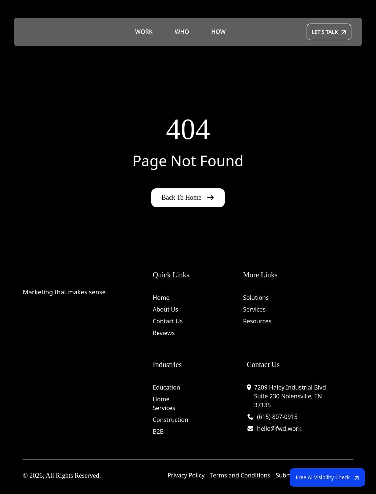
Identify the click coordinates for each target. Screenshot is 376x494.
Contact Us (167, 321)
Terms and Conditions (240, 475)
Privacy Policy (186, 475)
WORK (144, 32)
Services (254, 309)
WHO (182, 32)
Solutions (256, 298)
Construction (170, 420)
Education (166, 387)
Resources (257, 321)
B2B (158, 431)
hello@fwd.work (279, 428)
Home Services (164, 403)
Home (161, 298)
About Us (165, 309)
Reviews (164, 333)
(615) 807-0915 (277, 417)
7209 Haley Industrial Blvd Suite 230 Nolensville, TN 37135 (290, 396)
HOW (218, 32)
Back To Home (188, 197)
